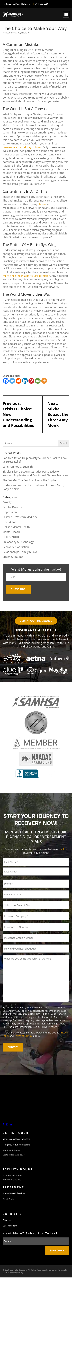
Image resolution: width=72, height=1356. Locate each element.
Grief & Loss (10, 522)
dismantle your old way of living (22, 147)
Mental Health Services (14, 1193)
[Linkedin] (25, 381)
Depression (10, 512)
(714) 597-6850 (41, 4)
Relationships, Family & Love (20, 552)
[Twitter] (12, 381)
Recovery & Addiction (16, 547)
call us (63, 849)
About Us (7, 1220)
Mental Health (11, 532)
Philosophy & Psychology (16, 32)
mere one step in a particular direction (26, 276)
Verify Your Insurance (36, 620)
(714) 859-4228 (10, 1145)
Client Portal (8, 1199)
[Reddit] (18, 381)
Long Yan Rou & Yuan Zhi (18, 466)
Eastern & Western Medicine (20, 517)
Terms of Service (23, 1035)
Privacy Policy (49, 1026)
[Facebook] (6, 381)
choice (42, 204)
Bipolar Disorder (13, 507)
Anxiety (7, 502)
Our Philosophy (10, 1226)
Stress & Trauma (13, 557)
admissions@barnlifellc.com (17, 4)
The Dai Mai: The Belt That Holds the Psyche (29, 480)
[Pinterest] (31, 381)
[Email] (38, 381)
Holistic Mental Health (16, 527)
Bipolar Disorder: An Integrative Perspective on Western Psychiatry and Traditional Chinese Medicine (35, 473)
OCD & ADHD (11, 537)
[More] (44, 381)
